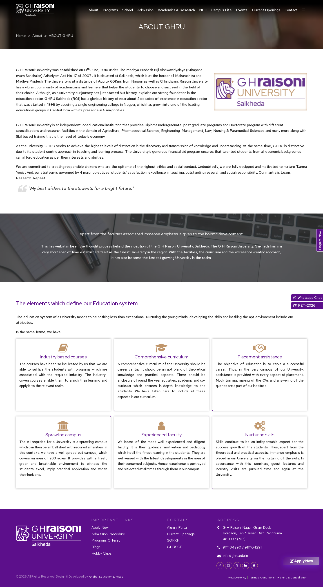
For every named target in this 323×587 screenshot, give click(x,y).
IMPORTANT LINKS (112, 520)
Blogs (95, 546)
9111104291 (253, 547)
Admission (145, 10)
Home (21, 35)
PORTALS (178, 520)
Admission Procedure (108, 534)
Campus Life (221, 10)
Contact (291, 10)
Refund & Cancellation (292, 577)
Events (241, 10)
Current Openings (266, 10)
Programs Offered (105, 540)
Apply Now (100, 527)
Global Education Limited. (106, 576)
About (93, 10)
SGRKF (173, 540)
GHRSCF (174, 546)
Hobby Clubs (101, 553)
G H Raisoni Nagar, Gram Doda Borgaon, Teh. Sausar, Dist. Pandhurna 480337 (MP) (252, 533)
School (127, 10)
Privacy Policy (237, 577)
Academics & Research (176, 10)
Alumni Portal (177, 527)
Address (228, 520)
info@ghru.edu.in (235, 555)
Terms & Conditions (261, 577)
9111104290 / (233, 547)
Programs (110, 10)
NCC (203, 10)
